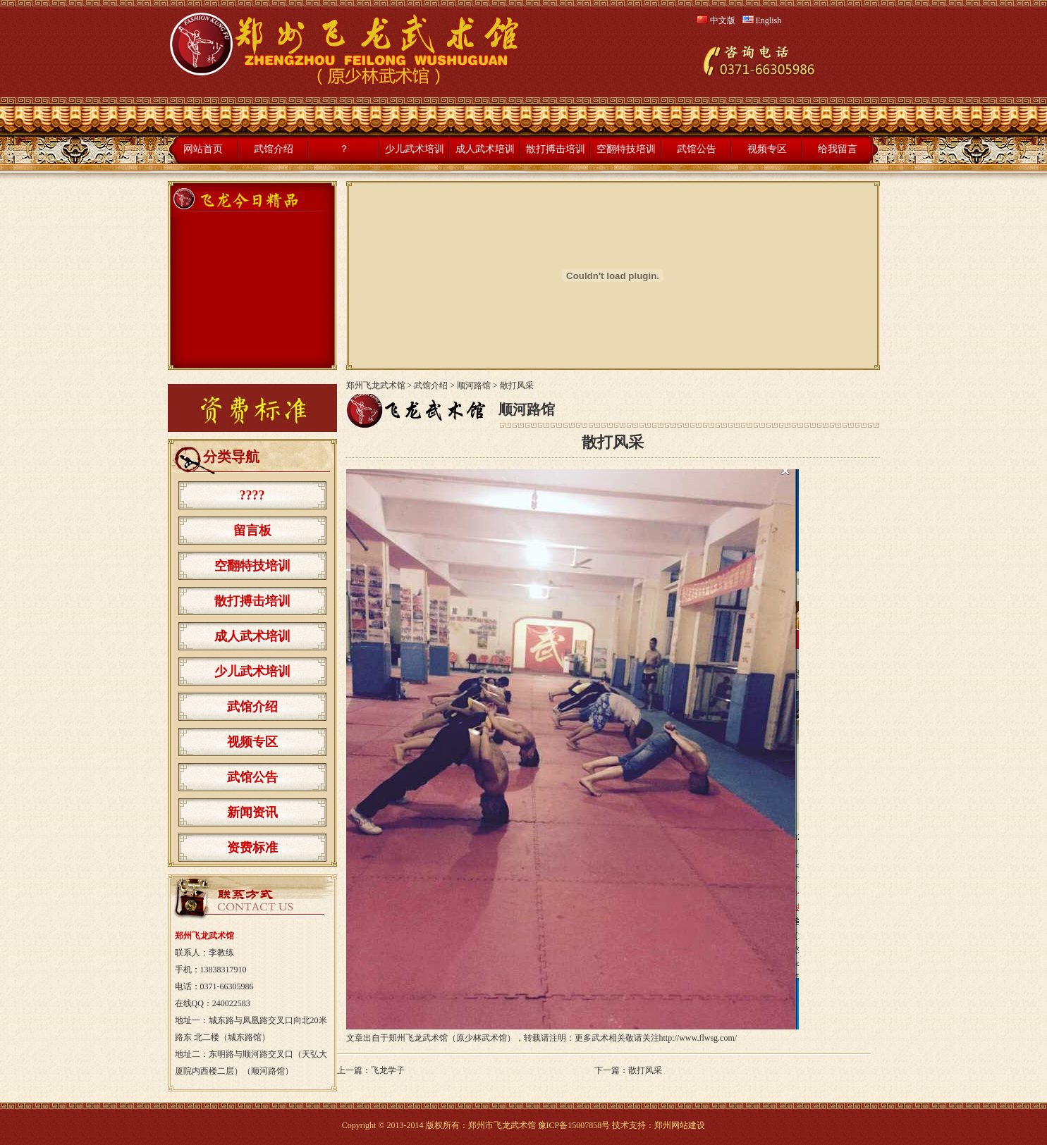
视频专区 (767, 149)
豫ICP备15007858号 (574, 1125)
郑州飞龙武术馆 (375, 385)
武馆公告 (696, 149)
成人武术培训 (485, 149)
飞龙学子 (388, 1070)
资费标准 (252, 848)
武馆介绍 (273, 149)
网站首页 (203, 149)
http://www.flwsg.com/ (698, 1038)
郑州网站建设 (679, 1125)
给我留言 (837, 149)
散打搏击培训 (555, 149)
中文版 (716, 20)
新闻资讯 (252, 812)
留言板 (252, 531)
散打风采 (645, 1070)
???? (252, 495)
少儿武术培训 (414, 149)
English (762, 20)
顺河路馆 (474, 385)
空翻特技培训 (626, 149)
